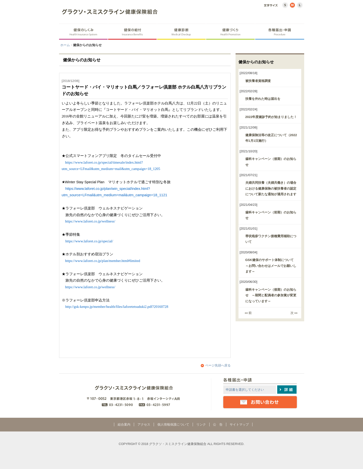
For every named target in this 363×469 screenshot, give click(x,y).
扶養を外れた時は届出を (262, 99)
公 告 (218, 424)
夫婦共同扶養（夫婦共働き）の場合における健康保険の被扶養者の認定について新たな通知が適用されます (270, 188)
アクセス (144, 424)
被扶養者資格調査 (258, 81)
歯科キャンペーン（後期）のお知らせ (270, 161)
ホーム (65, 45)
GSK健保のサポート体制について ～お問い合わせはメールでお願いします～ (271, 265)
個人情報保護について (173, 424)
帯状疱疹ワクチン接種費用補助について (270, 239)
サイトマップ (239, 424)
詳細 (287, 389)
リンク (201, 424)
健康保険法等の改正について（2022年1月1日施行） (271, 138)
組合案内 (124, 424)
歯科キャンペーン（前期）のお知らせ (270, 215)
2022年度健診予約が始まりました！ (271, 117)
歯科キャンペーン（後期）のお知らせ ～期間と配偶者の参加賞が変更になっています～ (270, 295)
